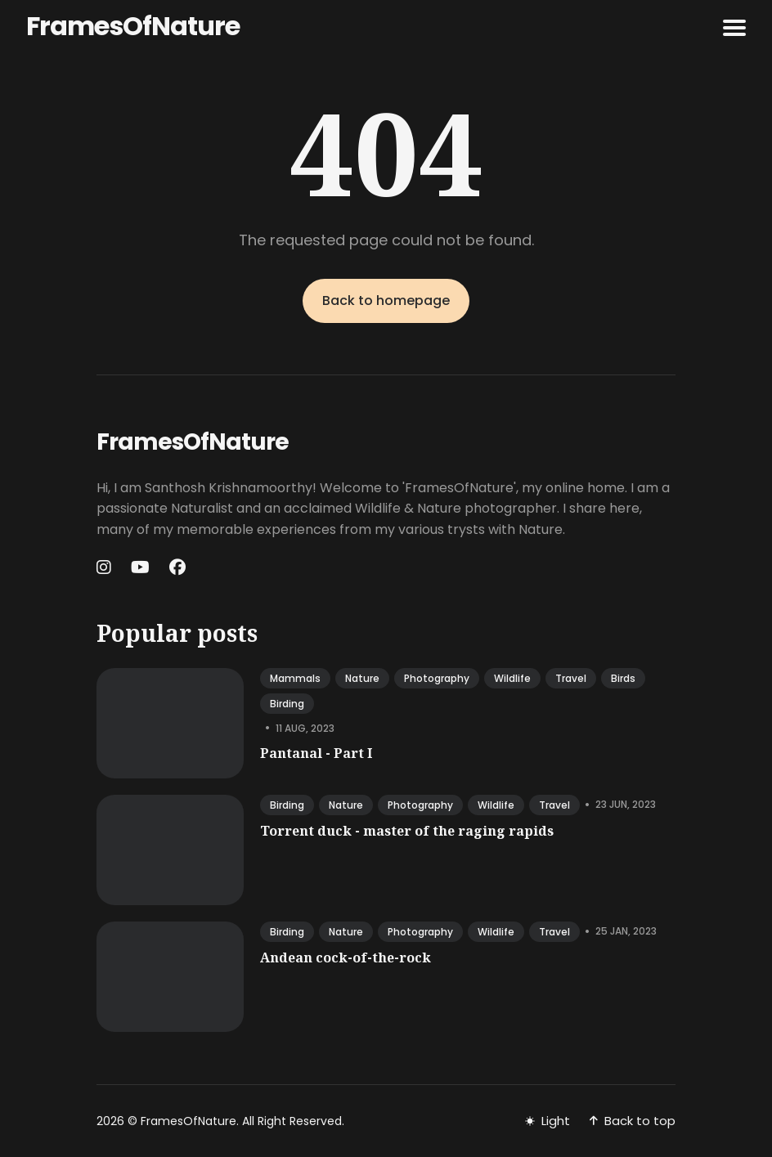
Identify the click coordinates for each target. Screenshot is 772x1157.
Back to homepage (386, 300)
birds (623, 678)
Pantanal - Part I (316, 753)
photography (436, 678)
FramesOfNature (133, 25)
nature (362, 678)
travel (570, 678)
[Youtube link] (140, 567)
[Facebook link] (177, 567)
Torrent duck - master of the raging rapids (407, 831)
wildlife (512, 678)
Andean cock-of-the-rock (345, 957)
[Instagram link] (105, 567)
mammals (295, 678)
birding (287, 704)
